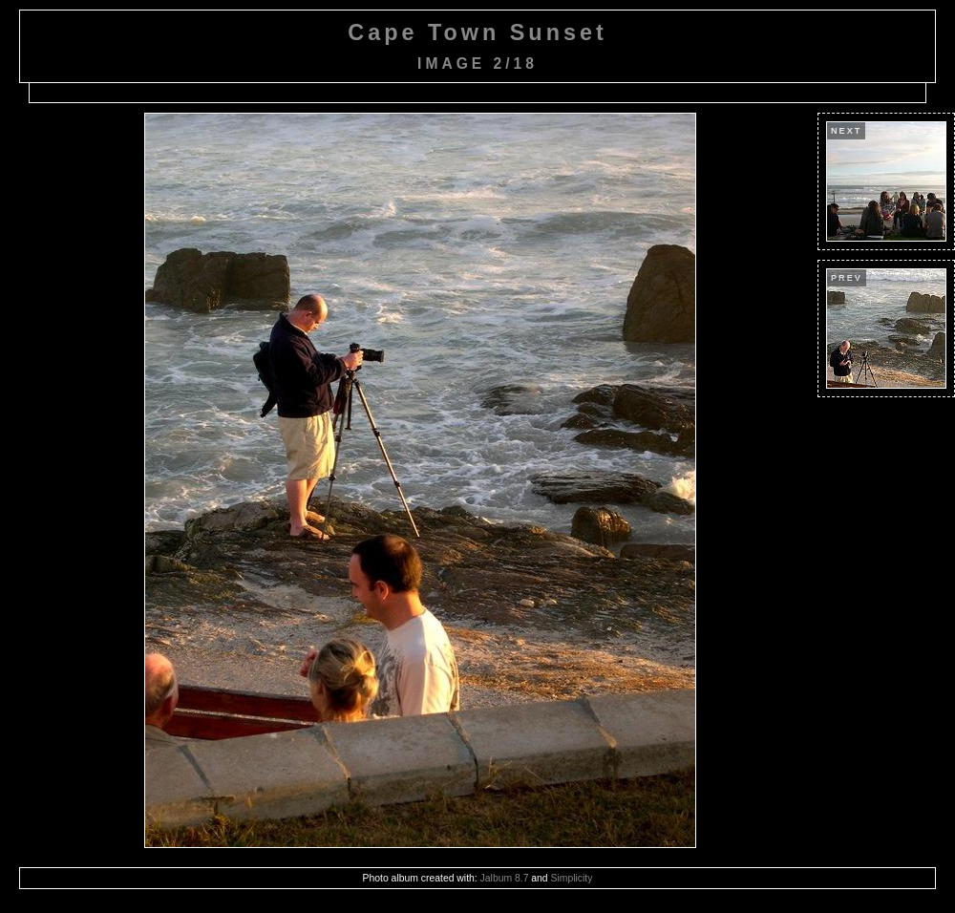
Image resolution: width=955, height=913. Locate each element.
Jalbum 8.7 (504, 878)
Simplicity (572, 878)
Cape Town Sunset (477, 32)
